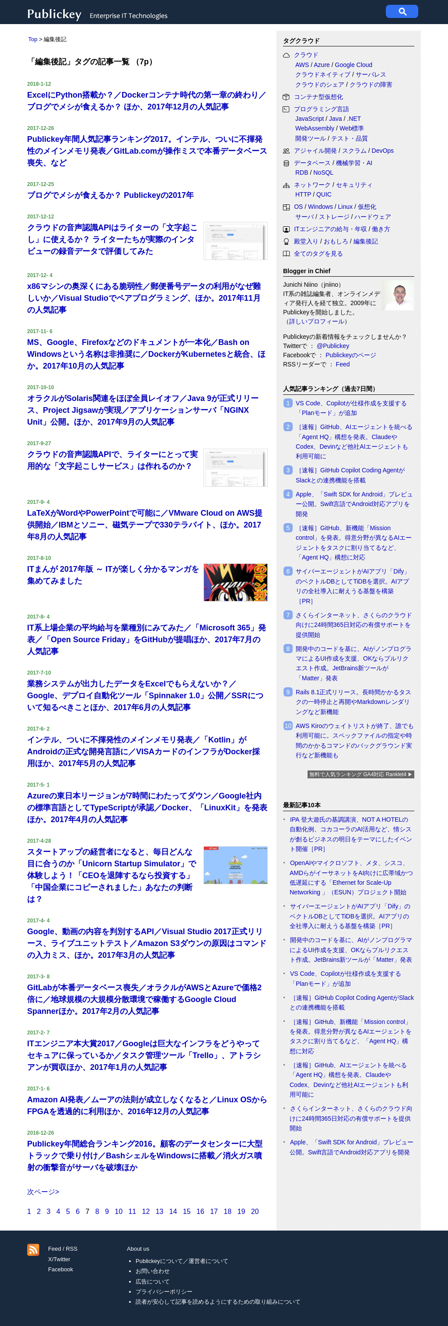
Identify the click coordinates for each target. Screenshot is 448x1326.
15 (187, 1211)
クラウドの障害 (371, 84)
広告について (153, 1281)
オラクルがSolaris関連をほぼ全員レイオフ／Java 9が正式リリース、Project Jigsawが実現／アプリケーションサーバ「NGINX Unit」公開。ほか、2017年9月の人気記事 (143, 410)
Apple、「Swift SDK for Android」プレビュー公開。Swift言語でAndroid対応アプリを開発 (354, 504)
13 (160, 1211)
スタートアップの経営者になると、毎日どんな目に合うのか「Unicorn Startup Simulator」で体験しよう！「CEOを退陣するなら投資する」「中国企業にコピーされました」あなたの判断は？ (111, 876)
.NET (354, 118)
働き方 (381, 228)
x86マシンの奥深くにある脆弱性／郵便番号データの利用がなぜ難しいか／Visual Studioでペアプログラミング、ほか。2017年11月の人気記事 (144, 298)
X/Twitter (59, 1259)
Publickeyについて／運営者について (182, 1261)
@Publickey (332, 345)
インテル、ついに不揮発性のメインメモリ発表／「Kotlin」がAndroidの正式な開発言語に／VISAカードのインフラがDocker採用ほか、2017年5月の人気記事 (143, 751)
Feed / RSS (62, 1248)
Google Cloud (354, 64)
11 (132, 1211)
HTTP (303, 194)
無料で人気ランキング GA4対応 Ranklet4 (357, 774)
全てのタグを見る (318, 253)
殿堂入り (306, 241)
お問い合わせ (153, 1271)
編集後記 (366, 241)
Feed (343, 364)
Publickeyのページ (350, 355)
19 (241, 1211)
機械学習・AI (354, 162)
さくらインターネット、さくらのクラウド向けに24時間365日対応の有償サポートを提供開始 (354, 625)
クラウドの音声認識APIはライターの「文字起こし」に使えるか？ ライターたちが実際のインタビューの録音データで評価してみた (112, 239)
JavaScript (309, 118)
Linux (345, 206)
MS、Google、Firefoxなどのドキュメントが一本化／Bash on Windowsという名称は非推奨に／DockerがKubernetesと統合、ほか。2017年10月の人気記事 (146, 354)
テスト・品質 (349, 138)
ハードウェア (372, 216)
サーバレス (371, 74)
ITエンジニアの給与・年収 (330, 228)
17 (214, 1211)
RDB (301, 172)
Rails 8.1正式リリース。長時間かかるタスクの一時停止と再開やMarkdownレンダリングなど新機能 (353, 702)
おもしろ (336, 241)
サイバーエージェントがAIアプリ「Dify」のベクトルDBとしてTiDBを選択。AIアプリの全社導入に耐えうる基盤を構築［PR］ (350, 916)
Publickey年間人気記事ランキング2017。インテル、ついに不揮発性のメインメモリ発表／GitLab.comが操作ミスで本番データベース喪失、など (147, 151)
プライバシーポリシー (164, 1291)
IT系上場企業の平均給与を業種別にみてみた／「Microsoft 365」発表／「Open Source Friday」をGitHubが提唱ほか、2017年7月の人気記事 (146, 639)
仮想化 (367, 206)
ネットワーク (312, 184)
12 (146, 1211)
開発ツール (310, 138)
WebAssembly (314, 128)
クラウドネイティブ (322, 74)
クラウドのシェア (319, 84)
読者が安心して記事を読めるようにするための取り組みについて (218, 1301)
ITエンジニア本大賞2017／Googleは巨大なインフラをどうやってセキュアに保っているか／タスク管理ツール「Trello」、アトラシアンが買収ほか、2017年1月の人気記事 (144, 1055)
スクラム (354, 150)
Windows (320, 206)
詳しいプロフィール (316, 321)
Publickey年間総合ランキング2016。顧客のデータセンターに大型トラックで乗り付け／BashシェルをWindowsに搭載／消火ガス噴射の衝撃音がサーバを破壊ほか (144, 1156)
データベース (312, 162)
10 (118, 1211)
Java (335, 118)
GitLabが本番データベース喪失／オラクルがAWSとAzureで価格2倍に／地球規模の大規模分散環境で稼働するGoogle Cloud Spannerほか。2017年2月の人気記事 (144, 999)
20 (255, 1211)
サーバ (304, 216)
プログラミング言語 (321, 109)
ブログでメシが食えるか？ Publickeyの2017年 (110, 195)
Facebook (60, 1269)
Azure (322, 64)
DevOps (383, 150)
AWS (302, 64)
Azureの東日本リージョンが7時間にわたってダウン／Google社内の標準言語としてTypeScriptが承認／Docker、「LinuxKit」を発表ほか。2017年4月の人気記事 (147, 807)
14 (173, 1211)
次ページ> (43, 1192)
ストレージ (334, 216)
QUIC (324, 194)
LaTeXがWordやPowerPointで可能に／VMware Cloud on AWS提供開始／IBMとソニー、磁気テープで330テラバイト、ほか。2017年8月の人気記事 (144, 525)
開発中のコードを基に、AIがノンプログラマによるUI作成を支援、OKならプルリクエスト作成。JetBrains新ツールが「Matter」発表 (351, 949)
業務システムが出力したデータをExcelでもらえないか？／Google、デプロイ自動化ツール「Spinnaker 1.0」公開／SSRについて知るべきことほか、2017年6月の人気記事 (145, 695)
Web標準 (352, 128)
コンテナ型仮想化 (318, 96)
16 (200, 1211)
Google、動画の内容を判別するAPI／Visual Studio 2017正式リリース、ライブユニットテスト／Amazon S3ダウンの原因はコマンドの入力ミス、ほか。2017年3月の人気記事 (146, 943)
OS (298, 206)
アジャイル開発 (315, 150)
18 (227, 1211)
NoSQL (323, 172)
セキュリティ (354, 184)
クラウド (306, 54)
